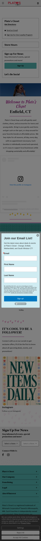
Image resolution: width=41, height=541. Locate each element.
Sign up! (20, 299)
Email (6, 253)
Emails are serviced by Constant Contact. (22, 292)
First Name (9, 264)
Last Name (9, 275)
